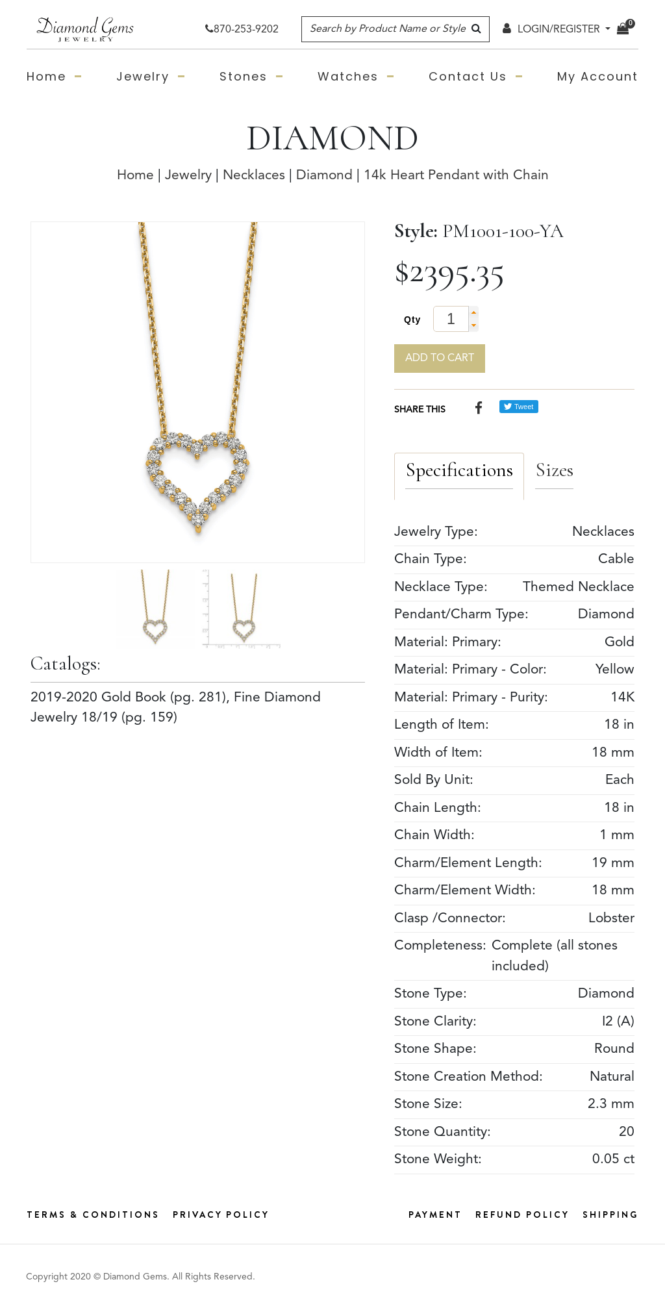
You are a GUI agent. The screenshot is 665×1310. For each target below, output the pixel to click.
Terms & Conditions (93, 1214)
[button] (473, 312)
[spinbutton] (456, 319)
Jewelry (142, 76)
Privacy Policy (221, 1214)
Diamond (324, 176)
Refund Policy (522, 1214)
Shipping (610, 1214)
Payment (435, 1214)
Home (46, 76)
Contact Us (468, 76)
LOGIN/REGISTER (551, 30)
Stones (244, 76)
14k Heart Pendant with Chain (456, 176)
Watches (348, 76)
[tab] (459, 476)
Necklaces (254, 176)
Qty (412, 319)
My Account (597, 76)
